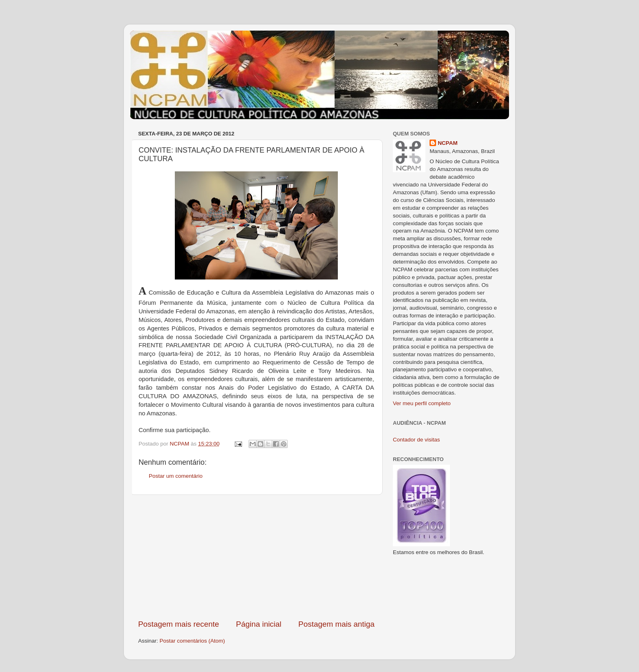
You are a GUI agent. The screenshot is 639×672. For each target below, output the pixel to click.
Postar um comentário (176, 476)
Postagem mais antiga (336, 624)
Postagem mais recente (178, 624)
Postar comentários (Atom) (192, 641)
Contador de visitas (416, 440)
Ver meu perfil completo (422, 403)
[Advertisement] (256, 557)
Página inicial (258, 624)
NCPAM (448, 143)
